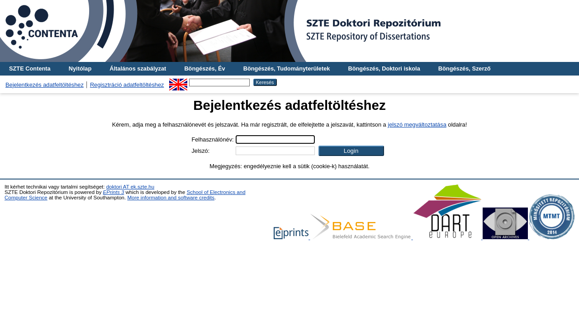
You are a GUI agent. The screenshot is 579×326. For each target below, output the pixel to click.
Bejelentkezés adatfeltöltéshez (44, 84)
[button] (351, 151)
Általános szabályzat (137, 68)
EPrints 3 (113, 192)
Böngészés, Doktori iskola (384, 68)
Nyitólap (80, 68)
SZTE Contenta (30, 68)
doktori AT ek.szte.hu (130, 186)
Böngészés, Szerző (464, 68)
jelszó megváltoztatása (417, 124)
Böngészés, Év (204, 68)
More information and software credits (170, 197)
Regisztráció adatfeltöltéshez (127, 84)
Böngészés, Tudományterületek (286, 68)
